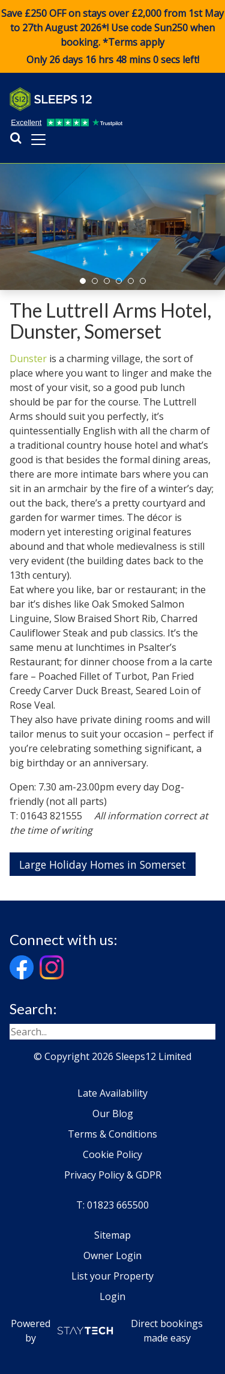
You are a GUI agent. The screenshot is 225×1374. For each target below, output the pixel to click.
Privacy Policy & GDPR (112, 1174)
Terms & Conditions (112, 1134)
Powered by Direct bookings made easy (107, 1331)
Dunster (28, 358)
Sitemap (112, 1235)
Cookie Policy (112, 1154)
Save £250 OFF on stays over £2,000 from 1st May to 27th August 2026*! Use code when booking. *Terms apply (112, 37)
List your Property (112, 1276)
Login (112, 1296)
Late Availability (112, 1093)
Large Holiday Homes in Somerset (102, 864)
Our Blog (112, 1113)
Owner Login (112, 1255)
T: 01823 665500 (112, 1205)
